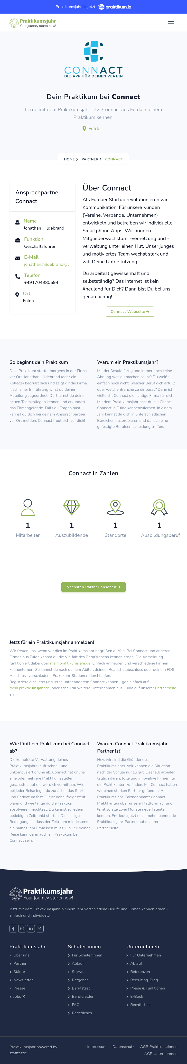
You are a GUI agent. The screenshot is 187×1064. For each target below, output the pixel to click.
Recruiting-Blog (142, 980)
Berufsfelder (81, 996)
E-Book (134, 996)
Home (69, 159)
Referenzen (138, 971)
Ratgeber (78, 980)
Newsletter (21, 980)
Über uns (19, 955)
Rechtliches (80, 1013)
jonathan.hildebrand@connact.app (57, 264)
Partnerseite (165, 688)
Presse (17, 988)
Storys (75, 971)
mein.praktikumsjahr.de (70, 663)
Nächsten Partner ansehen (93, 587)
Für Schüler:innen (85, 955)
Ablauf (76, 963)
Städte (17, 971)
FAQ (74, 1004)
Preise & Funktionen (145, 988)
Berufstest (79, 988)
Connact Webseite (130, 311)
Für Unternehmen (143, 955)
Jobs (17, 996)
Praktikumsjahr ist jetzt (93, 7)
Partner (90, 159)
